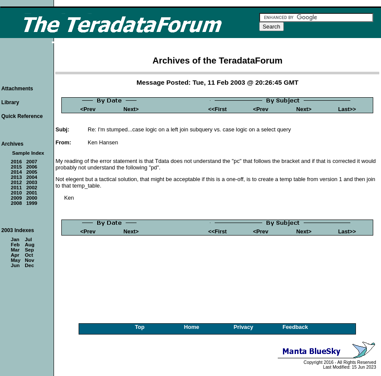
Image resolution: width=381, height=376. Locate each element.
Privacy (244, 327)
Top (140, 327)
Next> (131, 109)
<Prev (87, 109)
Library (10, 102)
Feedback (295, 327)
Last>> (347, 109)
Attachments (17, 89)
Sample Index (28, 153)
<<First (217, 109)
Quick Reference (22, 116)
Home (192, 327)
